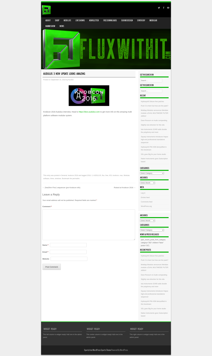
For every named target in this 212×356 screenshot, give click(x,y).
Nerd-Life (67, 20)
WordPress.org (146, 206)
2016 (89, 175)
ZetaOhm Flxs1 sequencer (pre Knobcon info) (61, 188)
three (52, 178)
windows (58, 178)
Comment (47, 206)
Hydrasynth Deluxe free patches (152, 101)
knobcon (116, 175)
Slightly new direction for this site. (153, 125)
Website (45, 259)
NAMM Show (50, 26)
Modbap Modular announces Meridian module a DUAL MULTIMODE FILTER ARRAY (154, 113)
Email (45, 252)
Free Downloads (110, 20)
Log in (143, 193)
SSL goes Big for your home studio (153, 154)
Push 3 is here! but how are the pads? (154, 106)
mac (121, 175)
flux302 (71, 80)
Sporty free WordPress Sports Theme (97, 350)
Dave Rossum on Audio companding (154, 120)
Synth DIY (141, 20)
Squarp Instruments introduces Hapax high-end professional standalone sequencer (154, 139)
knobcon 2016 (73, 175)
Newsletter (94, 20)
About (48, 20)
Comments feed (146, 202)
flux (103, 175)
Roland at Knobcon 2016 (124, 188)
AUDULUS (97, 175)
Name (45, 245)
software (46, 178)
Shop (57, 20)
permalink (76, 178)
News (62, 26)
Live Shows (80, 20)
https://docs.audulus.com (89, 112)
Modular (153, 20)
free (106, 175)
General (64, 175)
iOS (110, 175)
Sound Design (127, 20)
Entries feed (145, 197)
